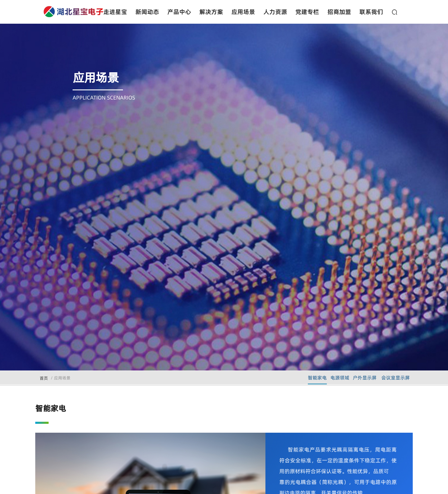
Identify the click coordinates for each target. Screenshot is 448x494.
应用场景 (243, 12)
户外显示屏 (365, 377)
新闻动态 (147, 12)
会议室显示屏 (395, 377)
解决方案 (211, 12)
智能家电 (317, 377)
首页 (44, 378)
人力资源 (275, 12)
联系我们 (371, 12)
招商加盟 (339, 12)
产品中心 (179, 12)
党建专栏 (307, 12)
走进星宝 (115, 12)
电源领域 (339, 377)
